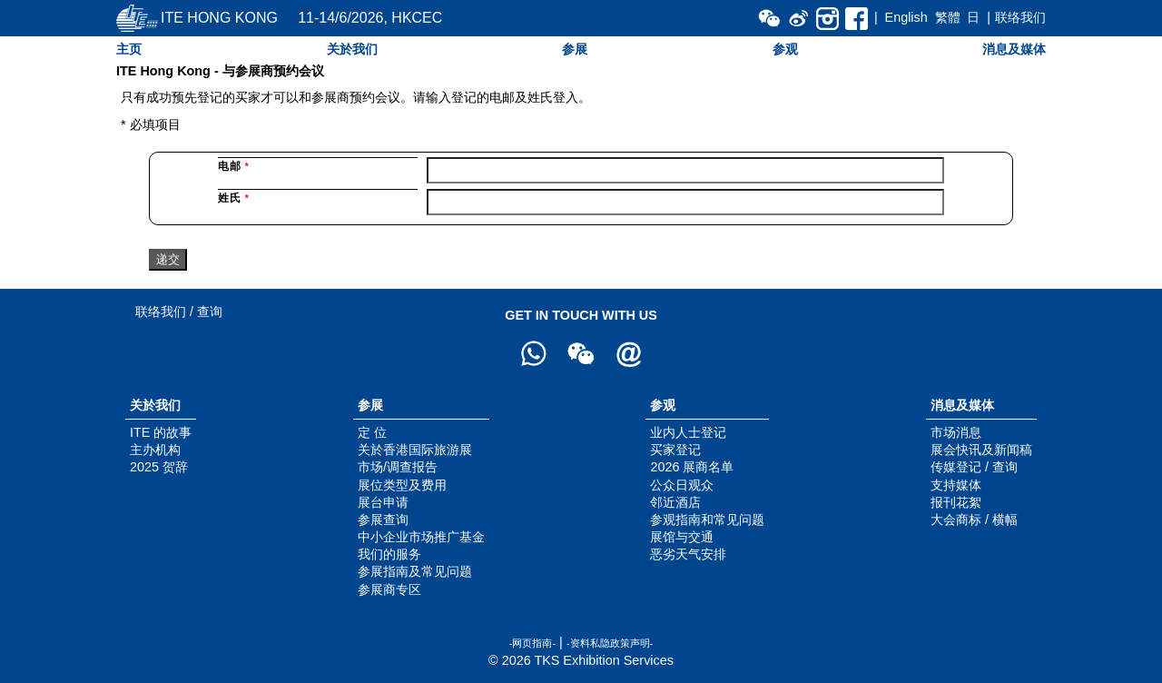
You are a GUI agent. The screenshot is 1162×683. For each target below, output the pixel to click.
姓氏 (234, 198)
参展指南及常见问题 (415, 571)
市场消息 (956, 432)
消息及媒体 (1014, 49)
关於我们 (352, 49)
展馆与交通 (682, 537)
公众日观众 (682, 485)
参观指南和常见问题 (707, 519)
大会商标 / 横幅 (974, 519)
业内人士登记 (688, 432)
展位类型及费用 (402, 485)
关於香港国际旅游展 (415, 449)
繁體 (947, 17)
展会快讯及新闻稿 (981, 449)
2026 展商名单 (692, 467)
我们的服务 (389, 554)
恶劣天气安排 (688, 554)
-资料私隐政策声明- (609, 643)
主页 (129, 49)
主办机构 (155, 449)
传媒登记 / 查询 (974, 467)
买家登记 (675, 449)
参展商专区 (389, 589)
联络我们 (1020, 17)
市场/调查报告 (398, 467)
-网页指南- (532, 643)
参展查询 (383, 519)
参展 (574, 49)
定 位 (372, 432)
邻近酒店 (675, 502)
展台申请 (383, 502)
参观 (785, 49)
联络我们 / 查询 (178, 311)
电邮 (234, 166)
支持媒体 (956, 485)
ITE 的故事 (161, 432)
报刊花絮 (956, 502)
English (906, 17)
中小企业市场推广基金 (421, 537)
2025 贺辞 (159, 467)
